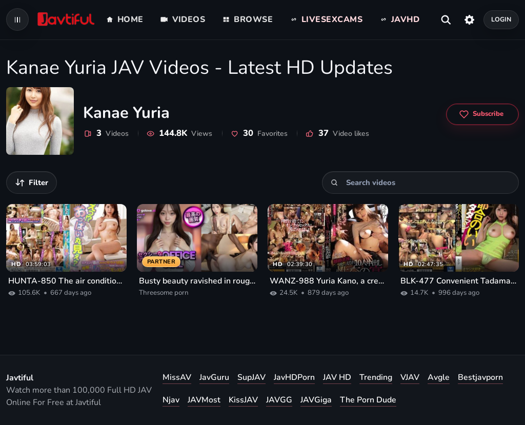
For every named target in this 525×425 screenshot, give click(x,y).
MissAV (177, 377)
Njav (171, 400)
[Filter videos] (31, 182)
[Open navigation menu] (17, 19)
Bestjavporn (480, 377)
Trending (375, 377)
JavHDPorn (294, 377)
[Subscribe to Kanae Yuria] (482, 114)
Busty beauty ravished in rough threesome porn (197, 281)
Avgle (439, 377)
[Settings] (469, 19)
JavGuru (214, 377)
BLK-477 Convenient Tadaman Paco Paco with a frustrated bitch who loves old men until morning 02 (458, 281)
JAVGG (279, 400)
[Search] (334, 182)
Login (501, 19)
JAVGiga (316, 400)
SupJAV (251, 377)
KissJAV (243, 400)
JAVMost (204, 400)
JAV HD (337, 377)
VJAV (409, 377)
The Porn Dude (368, 400)
